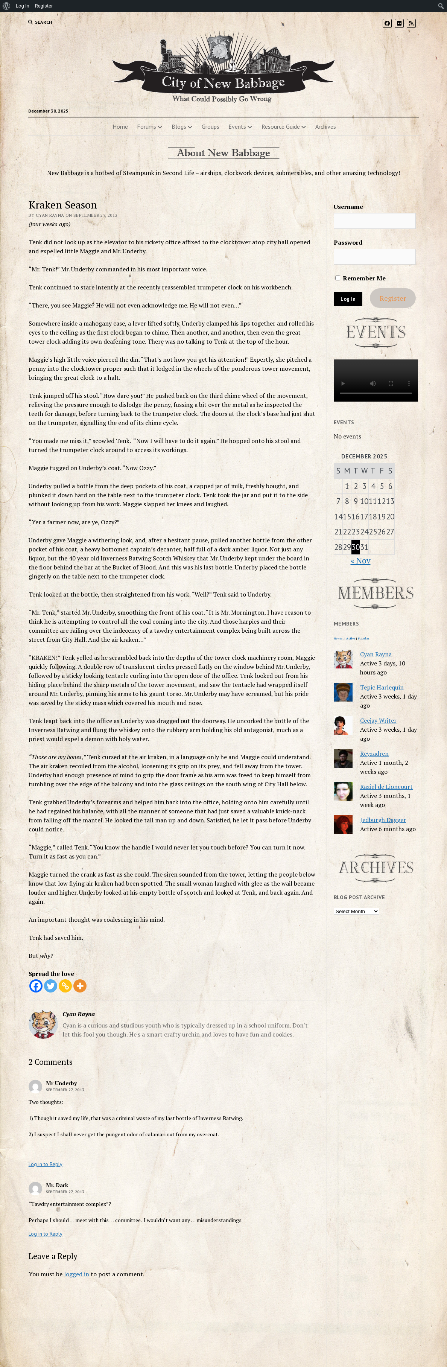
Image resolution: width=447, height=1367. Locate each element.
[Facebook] (36, 986)
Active (350, 638)
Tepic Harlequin (382, 687)
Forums (146, 126)
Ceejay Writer (378, 720)
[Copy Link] (65, 986)
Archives (325, 126)
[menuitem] (6, 6)
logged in (76, 1274)
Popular (363, 638)
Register (393, 298)
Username (348, 206)
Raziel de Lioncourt (386, 786)
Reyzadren (374, 753)
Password (348, 242)
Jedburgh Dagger (383, 820)
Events (237, 126)
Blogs (179, 126)
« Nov (361, 560)
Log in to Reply (45, 1164)
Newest (339, 638)
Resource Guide (281, 126)
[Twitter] (50, 986)
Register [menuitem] (44, 6)
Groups (210, 126)
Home (120, 126)
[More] (80, 986)
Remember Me (360, 278)
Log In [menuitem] (22, 6)
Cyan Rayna (376, 654)
